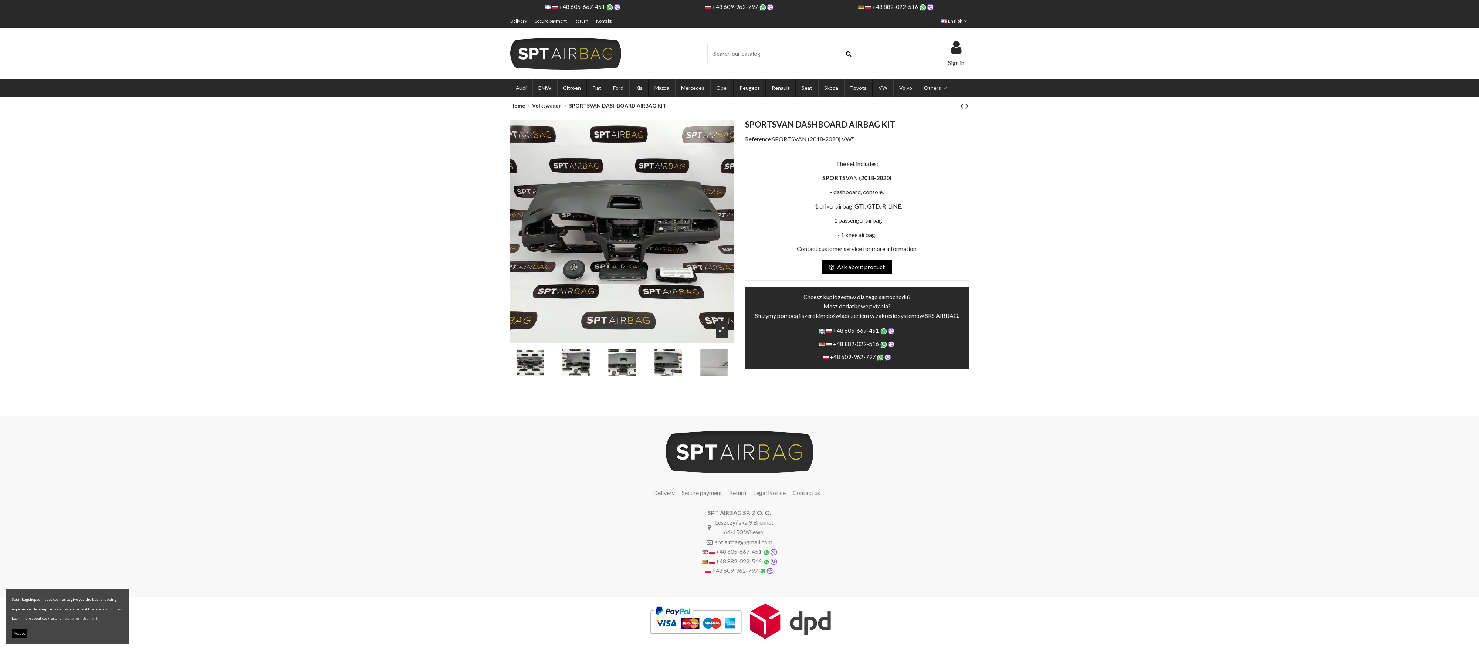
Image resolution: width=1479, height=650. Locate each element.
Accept (19, 633)
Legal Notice (769, 492)
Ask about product (857, 266)
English (955, 21)
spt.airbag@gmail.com (743, 541)
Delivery (519, 21)
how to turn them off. (80, 618)
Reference (758, 138)
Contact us (806, 492)
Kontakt (604, 21)
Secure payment (551, 21)
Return (582, 21)
